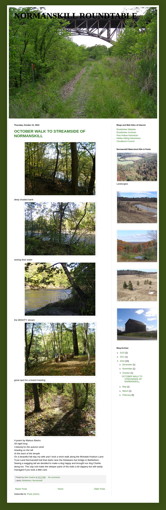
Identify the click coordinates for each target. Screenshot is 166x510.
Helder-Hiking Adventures (129, 138)
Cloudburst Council (125, 141)
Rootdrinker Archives (126, 132)
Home (60, 489)
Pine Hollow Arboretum (127, 135)
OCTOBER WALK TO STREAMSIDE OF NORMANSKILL (132, 379)
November (127, 368)
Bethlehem (26, 480)
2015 (122, 353)
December (127, 364)
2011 (122, 357)
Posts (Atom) (33, 494)
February (126, 395)
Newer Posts (21, 489)
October (126, 373)
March (125, 391)
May (124, 387)
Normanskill (37, 480)
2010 (122, 361)
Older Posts (99, 489)
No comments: (54, 477)
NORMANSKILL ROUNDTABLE (75, 15)
